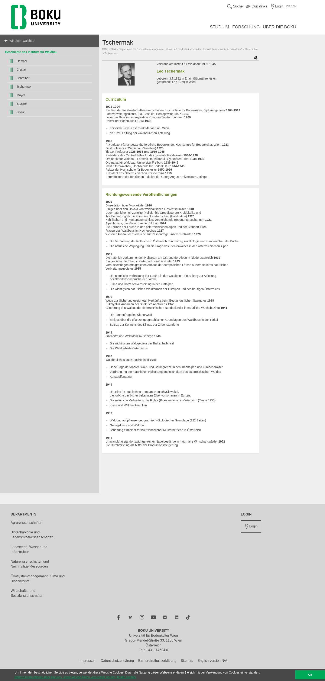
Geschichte (251, 49)
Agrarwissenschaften (26, 522)
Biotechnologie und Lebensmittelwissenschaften (32, 534)
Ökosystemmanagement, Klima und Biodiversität (38, 578)
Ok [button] (310, 674)
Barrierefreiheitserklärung (157, 660)
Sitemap (187, 660)
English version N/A (212, 660)
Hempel (22, 61)
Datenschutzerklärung (117, 660)
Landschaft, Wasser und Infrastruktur (29, 549)
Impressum (88, 660)
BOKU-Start (109, 49)
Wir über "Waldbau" (22, 40)
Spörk (21, 112)
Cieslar (21, 69)
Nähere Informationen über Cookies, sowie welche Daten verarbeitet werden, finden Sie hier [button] (75, 677)
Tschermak (24, 86)
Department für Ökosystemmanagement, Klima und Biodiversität (155, 49)
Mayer (21, 95)
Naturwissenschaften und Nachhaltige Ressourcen (30, 564)
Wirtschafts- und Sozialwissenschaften (27, 593)
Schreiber (23, 78)
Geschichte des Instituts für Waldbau (31, 52)
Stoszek (22, 103)
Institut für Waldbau (206, 49)
